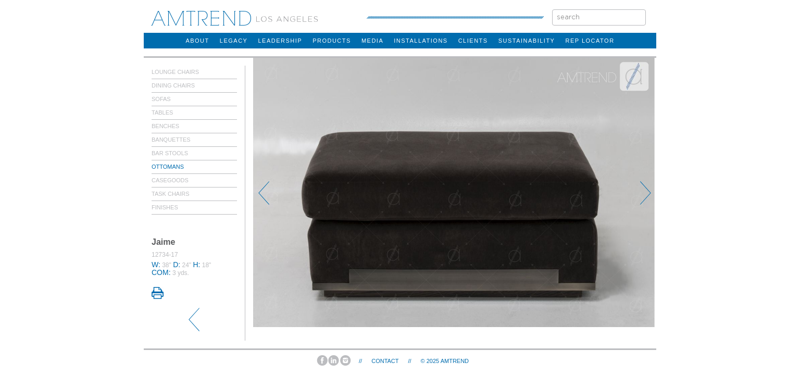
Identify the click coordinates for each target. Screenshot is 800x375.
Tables (162, 112)
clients (473, 41)
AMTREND (455, 361)
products (331, 41)
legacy (234, 41)
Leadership (280, 41)
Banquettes (171, 139)
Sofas (161, 99)
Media (372, 41)
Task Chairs (171, 194)
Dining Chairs (173, 85)
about (197, 41)
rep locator (589, 41)
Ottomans (168, 167)
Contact (384, 361)
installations (420, 41)
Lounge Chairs (175, 72)
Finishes (165, 207)
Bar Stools (170, 153)
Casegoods (170, 180)
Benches (165, 126)
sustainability (526, 41)
